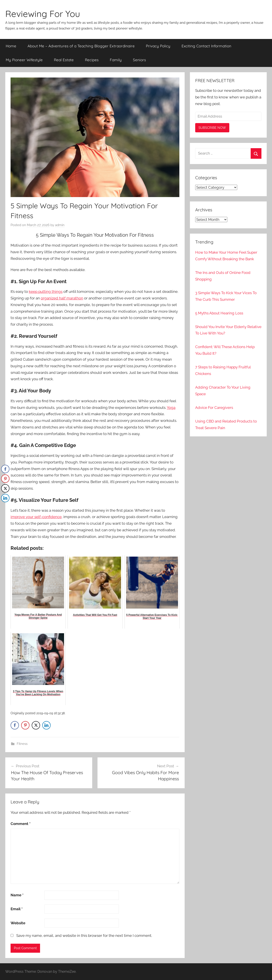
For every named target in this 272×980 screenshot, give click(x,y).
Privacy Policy (158, 46)
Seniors (139, 59)
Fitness (22, 744)
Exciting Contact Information (206, 46)
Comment (21, 823)
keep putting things (45, 291)
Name (17, 895)
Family (116, 59)
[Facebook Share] (15, 725)
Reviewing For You (42, 13)
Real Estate (64, 59)
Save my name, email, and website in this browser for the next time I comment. (84, 935)
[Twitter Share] (36, 725)
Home (11, 46)
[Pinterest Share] (25, 725)
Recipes (92, 59)
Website (18, 923)
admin (59, 225)
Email (17, 909)
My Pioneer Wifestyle (24, 59)
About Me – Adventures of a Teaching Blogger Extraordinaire (81, 46)
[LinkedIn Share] (46, 725)
